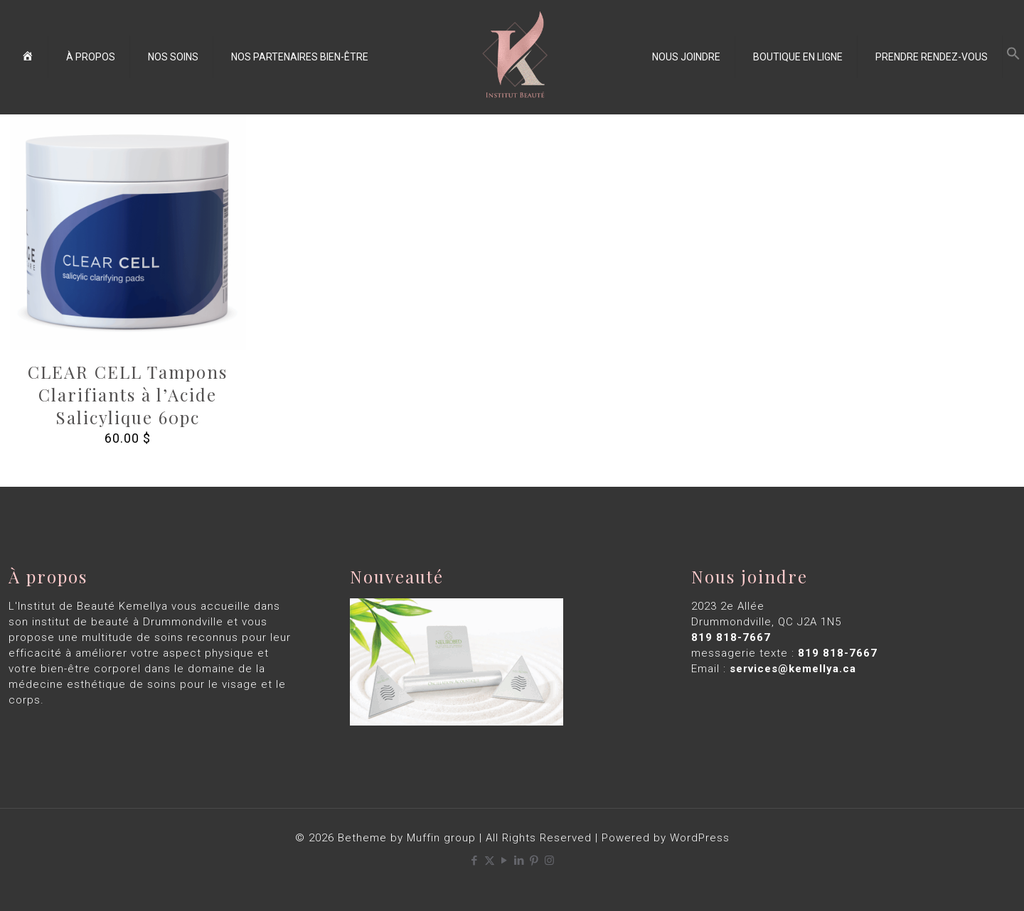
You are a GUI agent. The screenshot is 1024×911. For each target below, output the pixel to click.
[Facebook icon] (474, 860)
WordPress (700, 837)
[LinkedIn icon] (519, 860)
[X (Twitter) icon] (489, 860)
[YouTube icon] (504, 860)
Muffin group (441, 837)
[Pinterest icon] (534, 860)
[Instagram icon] (549, 860)
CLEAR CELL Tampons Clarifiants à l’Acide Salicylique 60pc (128, 394)
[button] (1013, 57)
